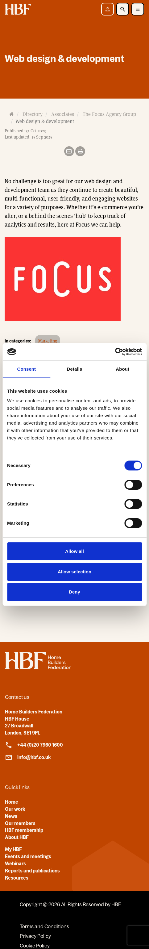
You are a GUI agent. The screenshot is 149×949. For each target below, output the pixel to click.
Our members (20, 823)
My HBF (13, 849)
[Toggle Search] (122, 9)
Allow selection (74, 571)
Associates (62, 114)
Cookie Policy (35, 945)
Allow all (74, 551)
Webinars (15, 863)
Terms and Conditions (44, 926)
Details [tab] (74, 369)
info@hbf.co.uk (28, 757)
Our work (15, 809)
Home (11, 802)
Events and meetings (28, 856)
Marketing (47, 341)
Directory (33, 114)
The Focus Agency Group (109, 114)
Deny (74, 591)
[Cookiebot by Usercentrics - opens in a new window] (115, 352)
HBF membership (24, 830)
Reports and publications (32, 870)
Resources (16, 878)
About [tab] (122, 369)
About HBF (17, 837)
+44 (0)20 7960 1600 (34, 745)
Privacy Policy (35, 936)
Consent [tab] (26, 369)
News (11, 816)
